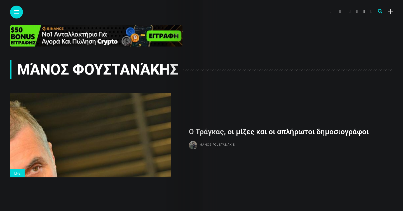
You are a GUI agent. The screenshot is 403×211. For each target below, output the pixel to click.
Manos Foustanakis (217, 144)
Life (17, 173)
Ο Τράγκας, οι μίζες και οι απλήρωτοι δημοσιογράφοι (279, 131)
